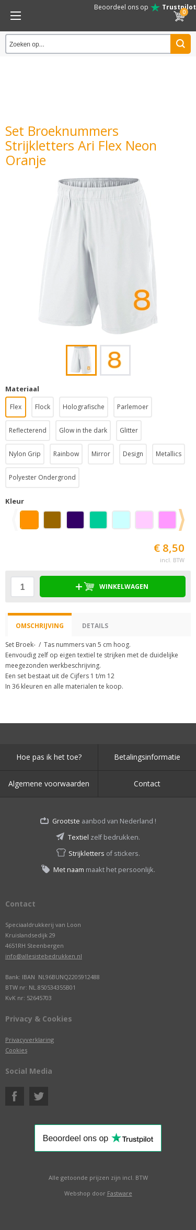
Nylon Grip (25, 453)
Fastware (119, 1193)
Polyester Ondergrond (42, 477)
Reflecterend (28, 430)
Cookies (16, 1050)
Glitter (129, 430)
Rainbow (66, 453)
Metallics (168, 453)
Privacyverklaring (29, 1039)
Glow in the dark (83, 430)
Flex (15, 406)
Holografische (84, 406)
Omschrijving (40, 625)
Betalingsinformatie (147, 757)
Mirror (100, 453)
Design (133, 453)
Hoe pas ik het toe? (49, 757)
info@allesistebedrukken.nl (43, 956)
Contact (147, 783)
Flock (42, 406)
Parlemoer (132, 406)
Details (95, 625)
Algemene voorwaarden (48, 783)
